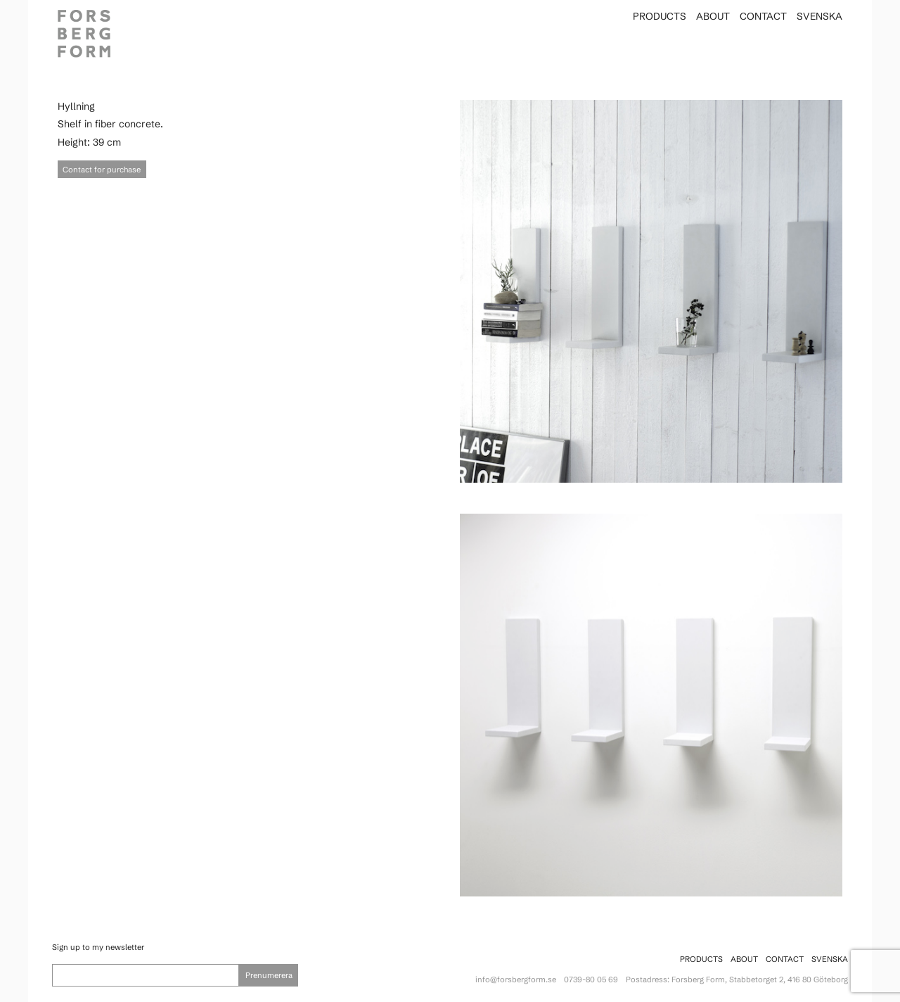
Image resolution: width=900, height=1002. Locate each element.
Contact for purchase (102, 170)
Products (659, 16)
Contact (763, 16)
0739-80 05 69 (591, 979)
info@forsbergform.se (515, 979)
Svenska (819, 16)
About (713, 16)
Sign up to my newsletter (98, 947)
